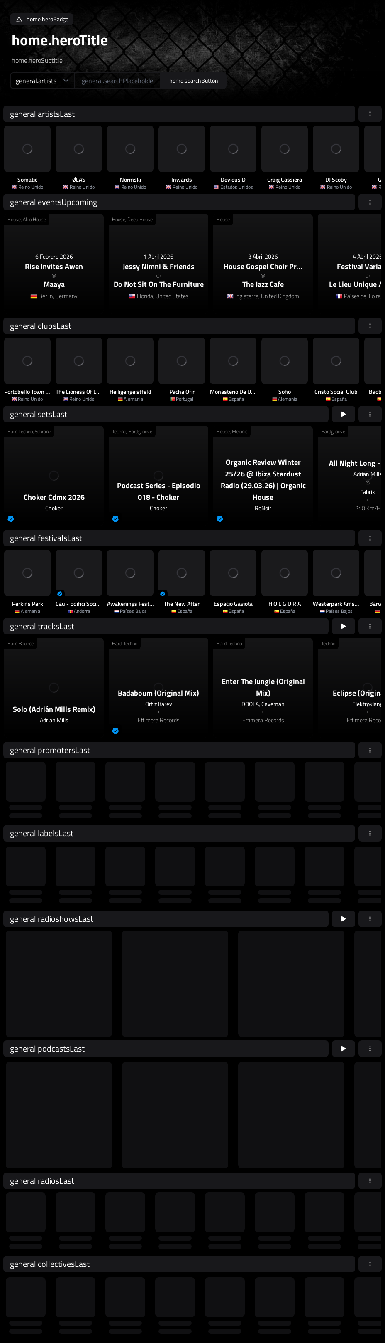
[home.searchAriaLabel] (117, 80)
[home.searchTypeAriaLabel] (42, 80)
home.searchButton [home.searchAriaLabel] (193, 80)
